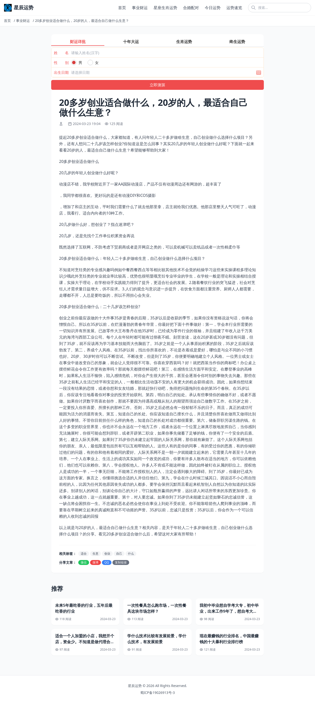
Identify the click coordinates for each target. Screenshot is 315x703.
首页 (122, 7)
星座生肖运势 (165, 7)
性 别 (61, 62)
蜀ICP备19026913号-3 (157, 692)
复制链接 (121, 562)
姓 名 (61, 52)
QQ (106, 562)
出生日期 (61, 72)
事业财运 (140, 7)
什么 (131, 553)
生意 (95, 553)
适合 (84, 553)
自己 (119, 553)
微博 (95, 562)
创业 (107, 553)
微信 (84, 562)
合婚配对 (191, 7)
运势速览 (234, 7)
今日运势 (212, 7)
